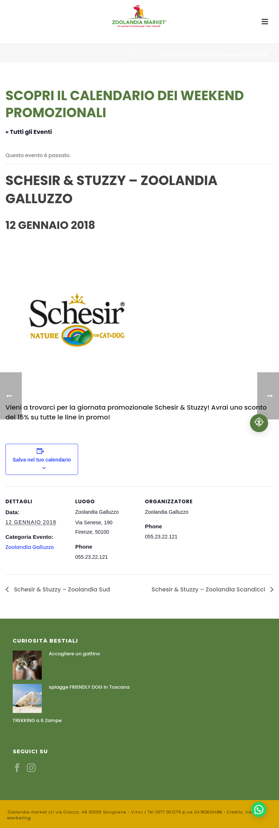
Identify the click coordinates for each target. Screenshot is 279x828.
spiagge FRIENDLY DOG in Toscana (89, 687)
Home (132, 55)
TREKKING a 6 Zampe (37, 720)
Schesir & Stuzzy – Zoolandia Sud (61, 589)
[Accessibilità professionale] (259, 423)
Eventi (150, 55)
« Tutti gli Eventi (28, 132)
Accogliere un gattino (74, 654)
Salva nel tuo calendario (42, 460)
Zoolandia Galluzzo (29, 547)
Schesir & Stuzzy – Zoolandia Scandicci (209, 589)
